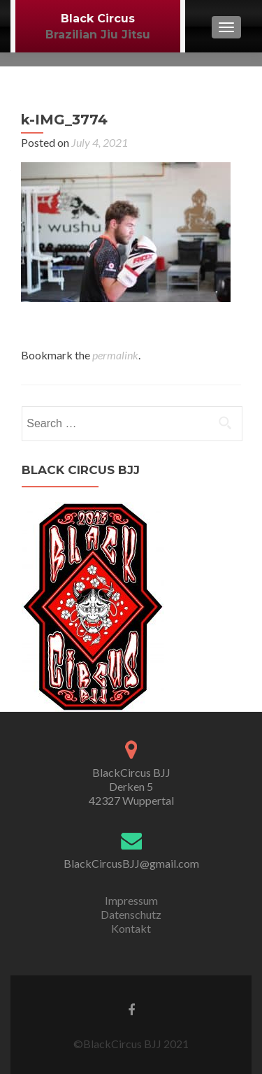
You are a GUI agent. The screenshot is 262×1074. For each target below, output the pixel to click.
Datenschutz (131, 914)
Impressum (131, 900)
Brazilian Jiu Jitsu (97, 34)
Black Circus (98, 18)
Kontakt (131, 928)
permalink (115, 354)
